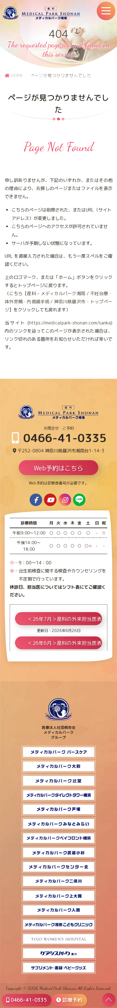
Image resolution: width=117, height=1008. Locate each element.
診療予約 (69, 999)
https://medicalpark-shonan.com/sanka (70, 323)
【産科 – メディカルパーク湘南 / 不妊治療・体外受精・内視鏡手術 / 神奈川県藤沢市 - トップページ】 (58, 301)
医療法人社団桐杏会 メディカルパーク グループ (59, 730)
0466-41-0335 (59, 438)
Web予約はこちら (58, 468)
